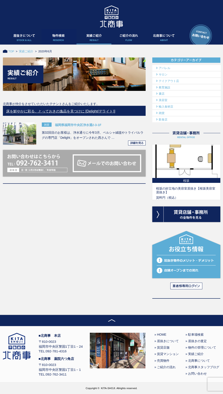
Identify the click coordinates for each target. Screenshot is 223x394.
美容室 (163, 100)
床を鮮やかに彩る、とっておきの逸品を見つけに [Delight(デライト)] (60, 111)
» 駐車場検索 (194, 334)
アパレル (164, 68)
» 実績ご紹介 (194, 354)
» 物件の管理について (200, 347)
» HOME (161, 334)
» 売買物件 (162, 360)
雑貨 (162, 113)
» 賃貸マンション (167, 354)
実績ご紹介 (26, 51)
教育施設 (164, 87)
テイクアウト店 (169, 81)
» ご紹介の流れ (165, 367)
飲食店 (163, 119)
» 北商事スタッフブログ (202, 367)
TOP (11, 51)
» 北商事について (197, 360)
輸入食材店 (166, 106)
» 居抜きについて (167, 341)
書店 (162, 93)
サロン (163, 74)
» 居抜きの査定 (196, 341)
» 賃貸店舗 (162, 347)
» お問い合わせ (196, 373)
